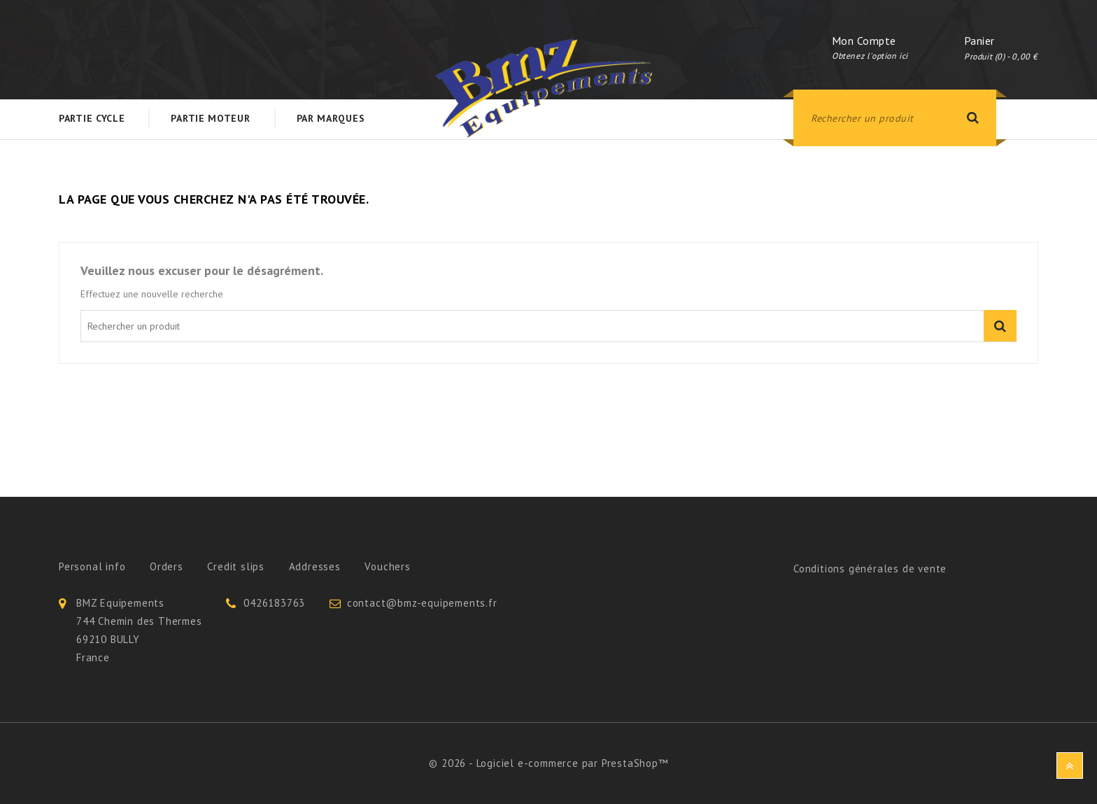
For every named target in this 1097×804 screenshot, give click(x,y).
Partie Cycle (92, 118)
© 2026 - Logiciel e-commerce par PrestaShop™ (548, 763)
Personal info (92, 566)
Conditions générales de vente (870, 568)
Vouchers (387, 566)
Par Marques (331, 118)
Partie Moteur (210, 118)
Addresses (315, 566)
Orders (166, 566)
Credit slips (235, 566)
